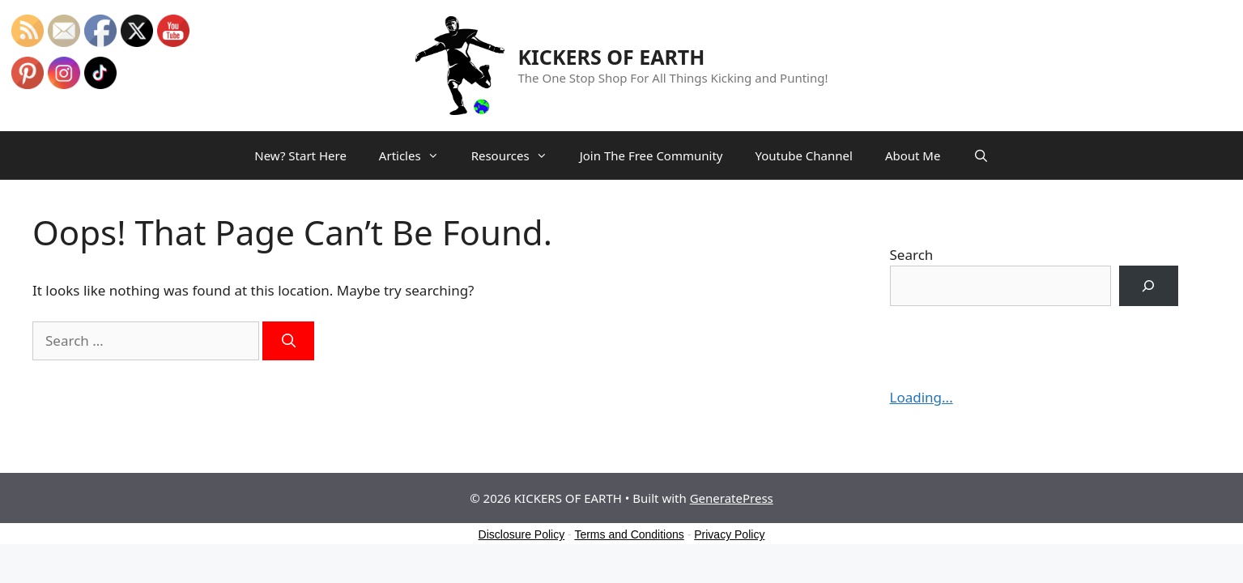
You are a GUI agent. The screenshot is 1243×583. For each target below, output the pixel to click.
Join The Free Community (651, 155)
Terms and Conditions (628, 534)
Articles (417, 155)
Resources (517, 155)
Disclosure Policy (522, 534)
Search (912, 254)
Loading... (921, 397)
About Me (913, 155)
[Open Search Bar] (980, 155)
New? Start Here (300, 155)
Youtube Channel (803, 155)
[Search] (288, 340)
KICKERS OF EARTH (611, 56)
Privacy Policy (729, 534)
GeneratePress (731, 498)
